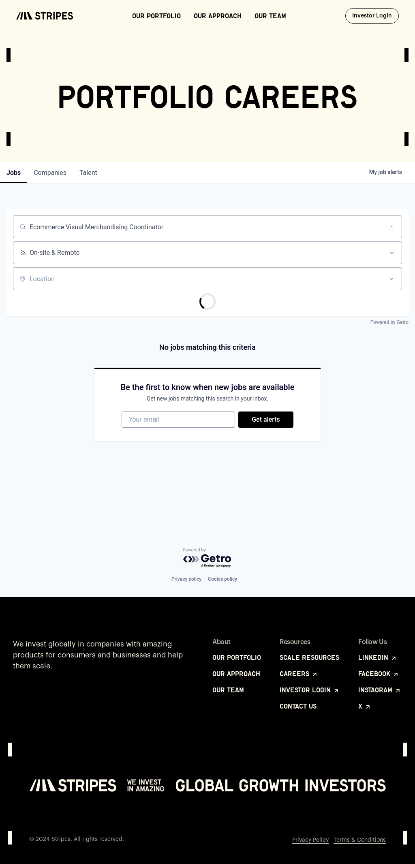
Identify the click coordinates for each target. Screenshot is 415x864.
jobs (13, 173)
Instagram (379, 690)
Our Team (270, 16)
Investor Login (375, 15)
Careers (299, 674)
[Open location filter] (391, 279)
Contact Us (298, 706)
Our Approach (218, 16)
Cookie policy (222, 579)
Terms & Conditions (360, 840)
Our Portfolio (156, 16)
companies (50, 173)
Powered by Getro (389, 322)
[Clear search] (391, 227)
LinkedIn (377, 657)
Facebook (378, 674)
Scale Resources (309, 657)
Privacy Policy (310, 840)
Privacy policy (186, 579)
